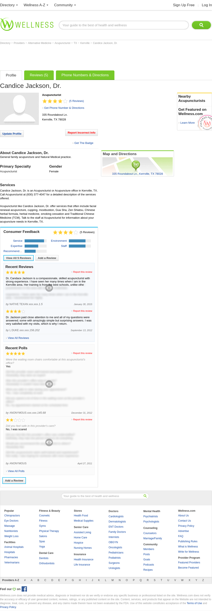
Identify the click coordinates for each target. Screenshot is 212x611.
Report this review (82, 272)
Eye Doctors (11, 520)
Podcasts (148, 564)
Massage (9, 525)
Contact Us (184, 520)
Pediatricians (116, 552)
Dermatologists (117, 521)
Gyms (42, 525)
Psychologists (151, 521)
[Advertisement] (78, 56)
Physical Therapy (49, 531)
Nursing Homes (83, 547)
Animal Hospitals (14, 547)
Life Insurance (82, 564)
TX (76, 43)
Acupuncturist (63, 43)
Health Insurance (83, 559)
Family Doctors (117, 531)
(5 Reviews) (76, 101)
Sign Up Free (184, 5)
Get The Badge (83, 143)
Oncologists (115, 547)
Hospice (78, 542)
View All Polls (16, 471)
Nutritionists (11, 531)
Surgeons (114, 562)
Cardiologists (116, 516)
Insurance (80, 554)
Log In (207, 5)
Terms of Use (194, 603)
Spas (42, 541)
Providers (19, 43)
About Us (183, 515)
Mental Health (151, 511)
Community (63, 5)
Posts (146, 554)
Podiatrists (115, 557)
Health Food (81, 515)
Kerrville (85, 43)
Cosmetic (44, 515)
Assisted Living (82, 532)
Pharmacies (11, 557)
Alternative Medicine (40, 43)
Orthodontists (46, 563)
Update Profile (11, 133)
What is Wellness (188, 546)
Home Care (80, 537)
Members (148, 549)
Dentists (43, 558)
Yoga (42, 546)
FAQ (180, 536)
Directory (7, 5)
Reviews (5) (39, 75)
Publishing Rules (187, 541)
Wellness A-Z (34, 5)
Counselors (150, 533)
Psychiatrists (150, 516)
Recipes (148, 569)
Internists (114, 537)
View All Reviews (18, 258)
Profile (11, 75)
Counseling (150, 528)
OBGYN (113, 542)
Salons (43, 536)
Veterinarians (11, 562)
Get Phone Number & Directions (64, 107)
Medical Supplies (83, 520)
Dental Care (46, 553)
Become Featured (188, 567)
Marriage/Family (152, 538)
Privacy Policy (186, 525)
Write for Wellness (188, 551)
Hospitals (9, 552)
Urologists (114, 568)
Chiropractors (12, 515)
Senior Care (81, 527)
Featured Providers (189, 562)
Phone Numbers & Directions (85, 75)
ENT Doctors (116, 526)
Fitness (43, 520)
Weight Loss (11, 536)
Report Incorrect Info (81, 132)
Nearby (194, 98)
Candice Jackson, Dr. (105, 43)
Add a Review (47, 258)
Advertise (183, 531)
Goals (146, 559)
